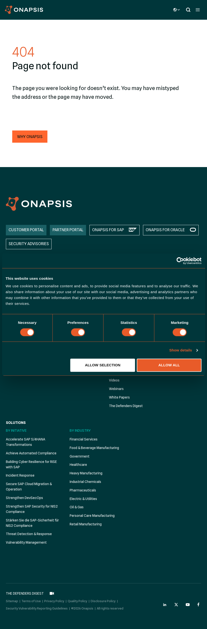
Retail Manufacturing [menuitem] (86, 524)
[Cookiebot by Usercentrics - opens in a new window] (180, 260)
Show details (180, 350)
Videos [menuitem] (114, 380)
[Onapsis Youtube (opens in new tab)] (188, 605)
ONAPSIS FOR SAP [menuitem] (108, 230)
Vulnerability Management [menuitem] (26, 542)
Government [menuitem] (79, 456)
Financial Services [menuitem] (84, 439)
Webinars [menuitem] (116, 389)
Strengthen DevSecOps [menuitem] (24, 498)
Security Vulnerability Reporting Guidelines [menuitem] (37, 608)
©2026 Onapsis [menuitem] (82, 608)
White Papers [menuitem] (119, 397)
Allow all (169, 365)
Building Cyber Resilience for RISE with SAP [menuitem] (31, 464)
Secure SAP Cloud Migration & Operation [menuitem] (29, 486)
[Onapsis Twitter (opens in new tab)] (176, 605)
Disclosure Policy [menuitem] (103, 601)
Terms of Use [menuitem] (31, 601)
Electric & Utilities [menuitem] (83, 499)
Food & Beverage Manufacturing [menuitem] (94, 448)
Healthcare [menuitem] (78, 465)
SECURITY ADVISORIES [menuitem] (29, 243)
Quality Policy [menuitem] (77, 601)
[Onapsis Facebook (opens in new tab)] (199, 605)
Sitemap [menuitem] (12, 601)
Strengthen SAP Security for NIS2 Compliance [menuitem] (32, 509)
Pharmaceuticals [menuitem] (83, 490)
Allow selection (102, 365)
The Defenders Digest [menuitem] (126, 406)
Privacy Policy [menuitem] (54, 601)
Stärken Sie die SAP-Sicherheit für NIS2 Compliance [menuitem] (32, 523)
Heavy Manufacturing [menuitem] (86, 473)
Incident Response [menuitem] (20, 475)
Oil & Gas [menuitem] (77, 507)
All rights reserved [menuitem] (110, 608)
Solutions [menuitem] (16, 423)
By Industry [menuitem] (80, 430)
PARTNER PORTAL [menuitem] (68, 230)
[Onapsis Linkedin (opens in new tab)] (165, 604)
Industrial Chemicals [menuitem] (85, 482)
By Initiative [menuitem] (16, 430)
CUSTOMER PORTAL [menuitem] (26, 230)
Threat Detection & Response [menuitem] (29, 534)
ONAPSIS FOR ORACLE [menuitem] (165, 230)
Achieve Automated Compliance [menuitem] (31, 453)
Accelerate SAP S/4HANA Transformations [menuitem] (25, 442)
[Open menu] (197, 9)
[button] (29, 136)
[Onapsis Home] (39, 204)
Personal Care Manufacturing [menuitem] (92, 516)
